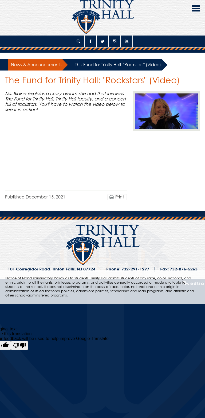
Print (119, 197)
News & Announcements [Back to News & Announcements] (36, 65)
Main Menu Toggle (196, 8)
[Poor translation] (19, 345)
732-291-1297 (135, 269)
